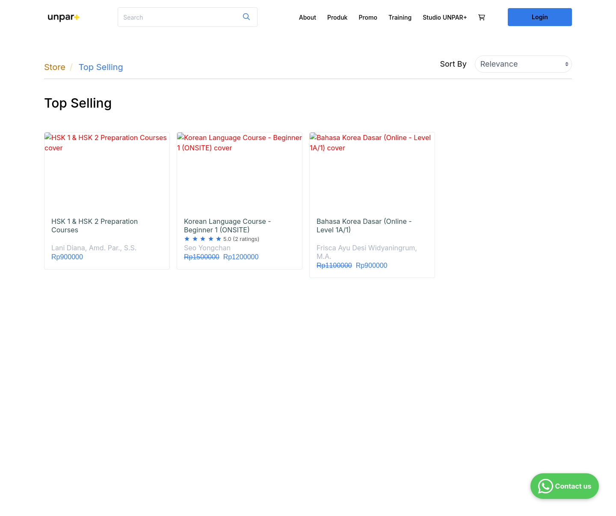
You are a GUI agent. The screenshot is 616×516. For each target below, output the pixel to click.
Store (54, 67)
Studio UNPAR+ (445, 17)
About (307, 17)
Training (400, 17)
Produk (337, 17)
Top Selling (101, 67)
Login (540, 17)
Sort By (453, 63)
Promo (367, 17)
